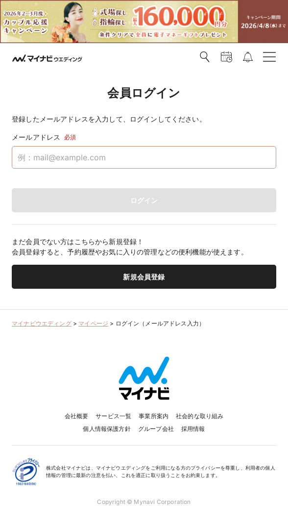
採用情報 (193, 428)
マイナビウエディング (42, 323)
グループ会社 (156, 428)
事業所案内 (153, 416)
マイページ (93, 323)
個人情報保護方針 (106, 428)
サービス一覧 (113, 416)
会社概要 (77, 416)
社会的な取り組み (199, 416)
